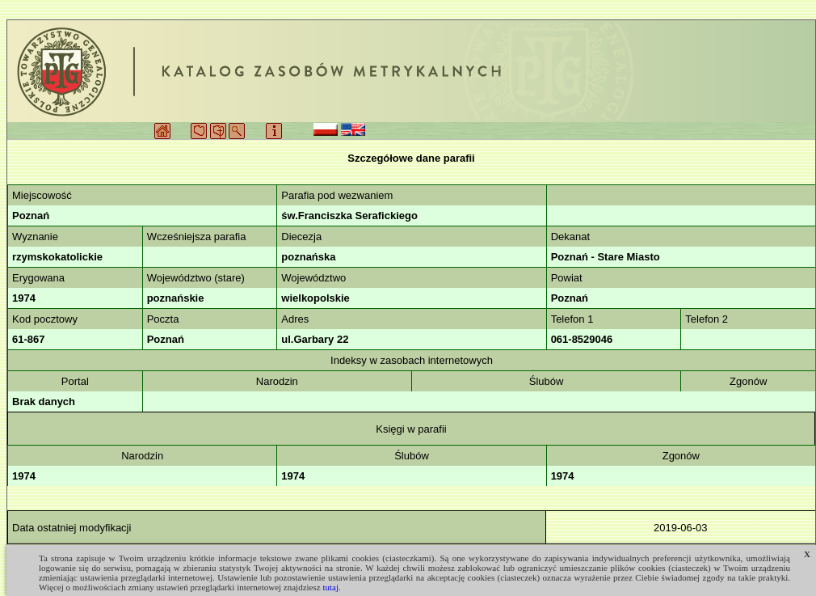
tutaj (330, 587)
